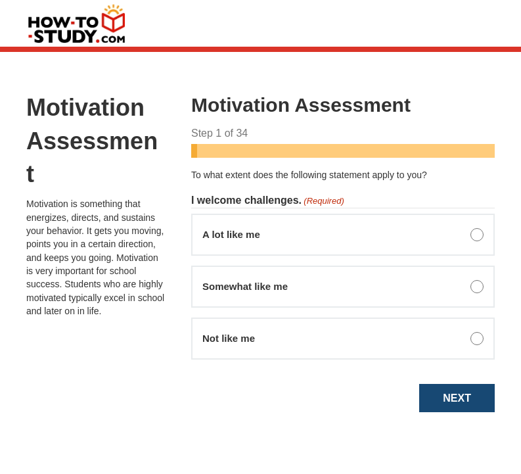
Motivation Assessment (92, 140)
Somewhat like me (245, 286)
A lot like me (231, 234)
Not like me (228, 338)
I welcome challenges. (267, 201)
